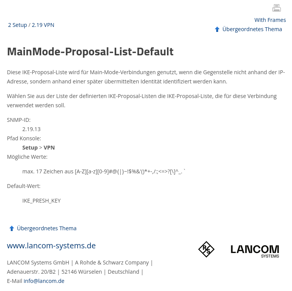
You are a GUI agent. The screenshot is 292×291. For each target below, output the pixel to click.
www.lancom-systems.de (51, 245)
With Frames (270, 19)
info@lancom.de (44, 280)
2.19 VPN (43, 24)
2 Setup (17, 24)
